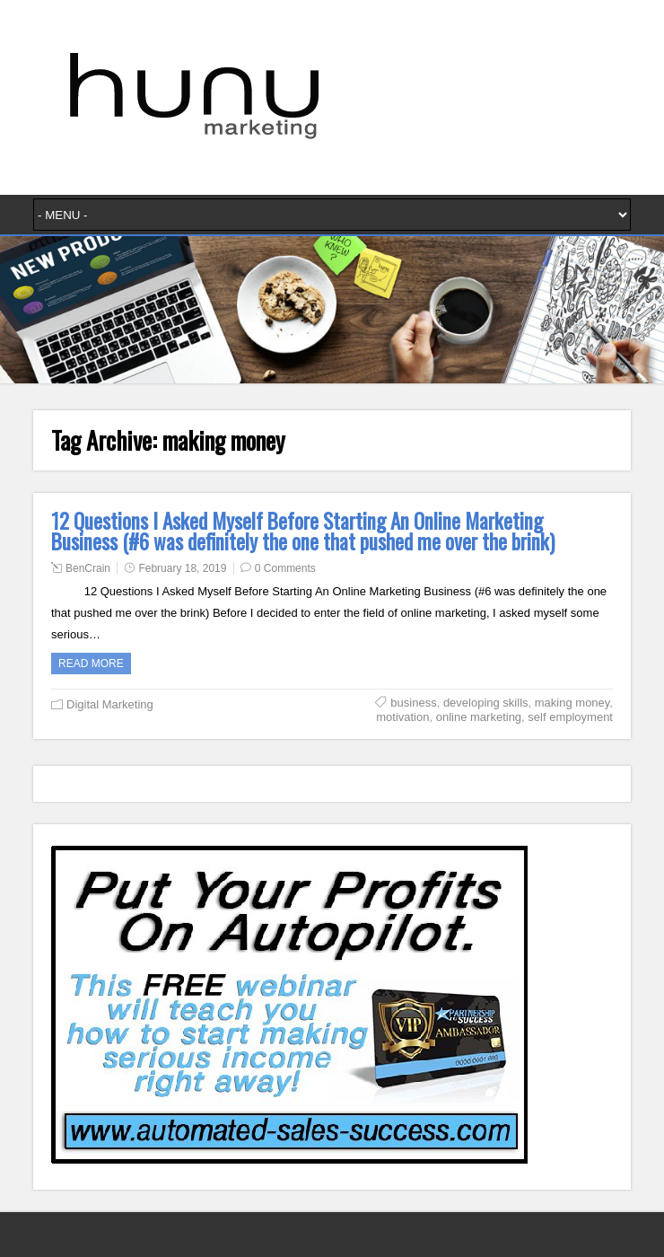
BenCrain (88, 568)
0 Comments (285, 568)
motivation (402, 717)
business (413, 702)
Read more (91, 663)
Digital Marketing (109, 704)
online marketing (478, 717)
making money (572, 702)
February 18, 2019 (182, 568)
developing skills (486, 702)
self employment (570, 717)
